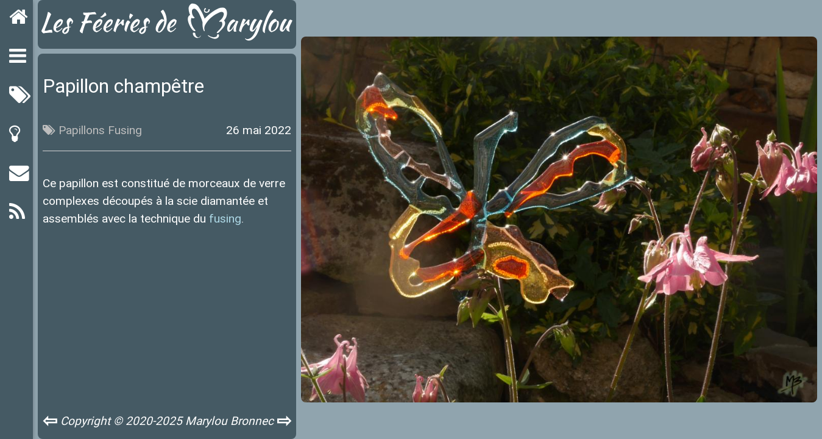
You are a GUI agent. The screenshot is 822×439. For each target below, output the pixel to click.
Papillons (81, 130)
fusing (225, 218)
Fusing (125, 130)
